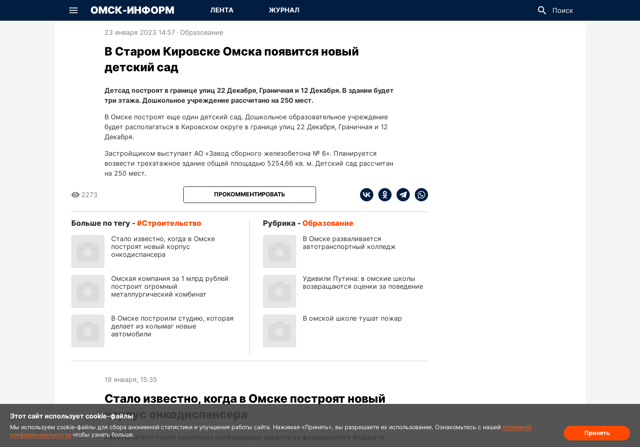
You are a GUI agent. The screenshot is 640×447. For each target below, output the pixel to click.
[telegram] (401, 194)
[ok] (382, 194)
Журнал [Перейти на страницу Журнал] (284, 10)
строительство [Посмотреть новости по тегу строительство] (171, 223)
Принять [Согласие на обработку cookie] (597, 432)
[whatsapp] (419, 194)
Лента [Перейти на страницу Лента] (222, 10)
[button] (73, 10)
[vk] (366, 194)
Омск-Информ (132, 10)
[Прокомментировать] (249, 194)
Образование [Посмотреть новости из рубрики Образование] (201, 32)
